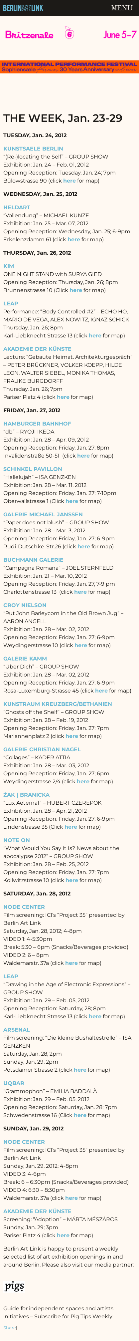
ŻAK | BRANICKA (26, 795)
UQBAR (13, 1083)
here (76, 290)
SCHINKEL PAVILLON (32, 469)
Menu (121, 8)
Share (9, 1327)
